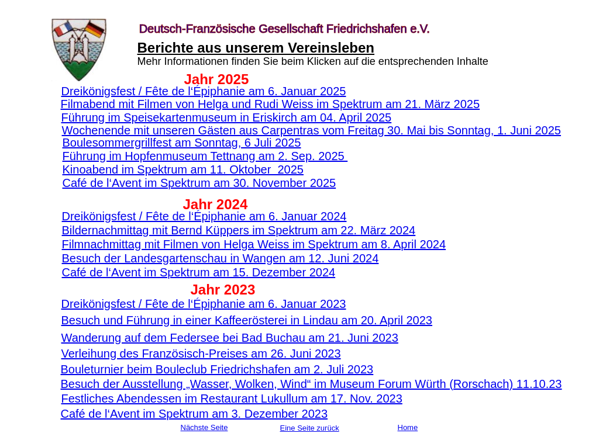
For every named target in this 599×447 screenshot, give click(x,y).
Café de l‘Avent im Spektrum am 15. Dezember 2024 (199, 272)
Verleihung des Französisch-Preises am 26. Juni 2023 (201, 353)
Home (408, 427)
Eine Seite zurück (309, 428)
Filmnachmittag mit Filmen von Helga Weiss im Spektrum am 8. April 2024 (254, 244)
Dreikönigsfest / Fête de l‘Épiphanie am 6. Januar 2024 (204, 216)
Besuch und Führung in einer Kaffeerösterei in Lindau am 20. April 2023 (247, 320)
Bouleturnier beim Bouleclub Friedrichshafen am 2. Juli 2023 (217, 369)
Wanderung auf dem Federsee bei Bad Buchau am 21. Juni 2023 (229, 337)
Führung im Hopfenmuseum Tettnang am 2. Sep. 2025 (205, 156)
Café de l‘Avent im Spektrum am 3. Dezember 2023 (194, 413)
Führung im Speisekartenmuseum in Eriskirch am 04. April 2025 (226, 117)
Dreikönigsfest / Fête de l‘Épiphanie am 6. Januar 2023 (203, 303)
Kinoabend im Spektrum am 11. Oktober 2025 (183, 169)
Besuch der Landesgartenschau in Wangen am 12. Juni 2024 (220, 258)
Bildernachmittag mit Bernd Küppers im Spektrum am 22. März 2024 (239, 230)
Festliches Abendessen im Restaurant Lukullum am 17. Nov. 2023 (231, 398)
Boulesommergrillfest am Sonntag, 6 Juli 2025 (182, 142)
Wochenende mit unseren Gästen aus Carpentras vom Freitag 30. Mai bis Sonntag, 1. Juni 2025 (311, 130)
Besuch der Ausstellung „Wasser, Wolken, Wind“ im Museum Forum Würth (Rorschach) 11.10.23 (311, 383)
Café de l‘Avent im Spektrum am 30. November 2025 (199, 182)
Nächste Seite (204, 427)
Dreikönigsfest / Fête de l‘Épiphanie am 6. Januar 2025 (203, 91)
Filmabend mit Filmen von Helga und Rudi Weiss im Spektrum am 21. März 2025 (270, 104)
